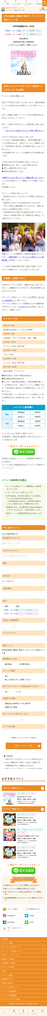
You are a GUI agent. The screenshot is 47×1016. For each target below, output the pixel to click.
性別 (5, 601)
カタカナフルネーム (11, 551)
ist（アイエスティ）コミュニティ (3, 9)
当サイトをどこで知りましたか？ (16, 714)
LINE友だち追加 (9, 698)
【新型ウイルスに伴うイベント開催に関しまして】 (22, 178)
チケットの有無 (9, 671)
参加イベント (8, 645)
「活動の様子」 (13, 257)
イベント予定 (14, 1013)
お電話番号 (7, 588)
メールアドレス (9, 633)
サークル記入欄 (9, 726)
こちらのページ (24, 307)
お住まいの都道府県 (10, 620)
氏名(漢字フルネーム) (12, 538)
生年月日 (7, 576)
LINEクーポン (5, 1013)
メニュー (42, 1013)
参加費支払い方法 (10, 659)
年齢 (5, 563)
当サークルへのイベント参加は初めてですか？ (21, 686)
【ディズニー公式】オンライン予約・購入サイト (24, 131)
